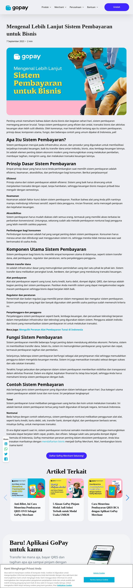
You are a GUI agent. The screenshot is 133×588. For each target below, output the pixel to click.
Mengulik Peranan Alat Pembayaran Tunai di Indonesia (51, 329)
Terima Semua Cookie (99, 579)
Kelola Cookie (99, 573)
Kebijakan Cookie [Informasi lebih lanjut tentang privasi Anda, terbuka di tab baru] (64, 585)
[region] (66, 576)
